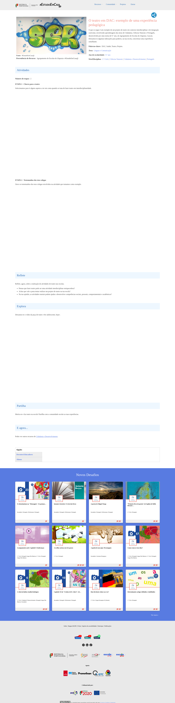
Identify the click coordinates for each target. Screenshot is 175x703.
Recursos (98, 4)
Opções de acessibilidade (89, 626)
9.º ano (107, 55)
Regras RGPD (72, 626)
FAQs (79, 626)
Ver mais (154, 615)
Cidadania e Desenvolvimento (135, 59)
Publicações (107, 626)
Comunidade (110, 4)
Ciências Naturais (116, 59)
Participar (100, 626)
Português (150, 59)
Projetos (123, 4)
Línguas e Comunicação (102, 51)
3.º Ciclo (105, 59)
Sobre (65, 626)
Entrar (133, 4)
